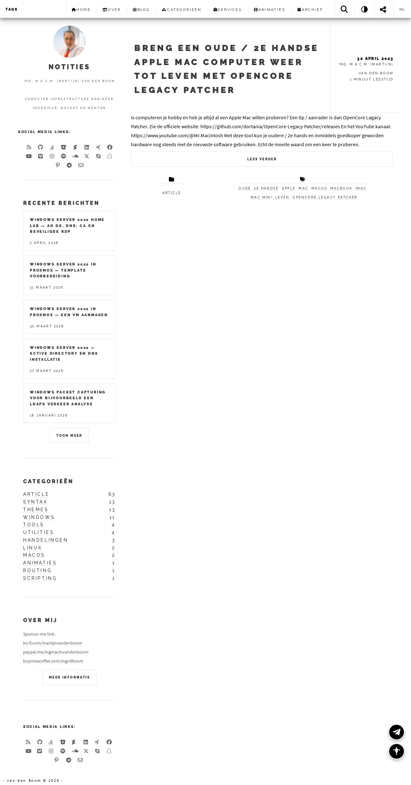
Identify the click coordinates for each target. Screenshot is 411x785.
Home (81, 9)
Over (112, 9)
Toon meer (69, 435)
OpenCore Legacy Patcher (325, 197)
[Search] (344, 9)
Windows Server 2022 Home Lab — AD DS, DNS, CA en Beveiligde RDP (67, 225)
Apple (289, 188)
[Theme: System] (364, 9)
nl (402, 9)
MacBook (341, 188)
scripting (40, 578)
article (171, 193)
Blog (141, 9)
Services (228, 9)
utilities (38, 532)
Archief (310, 9)
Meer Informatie (69, 677)
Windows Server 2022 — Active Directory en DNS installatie (64, 353)
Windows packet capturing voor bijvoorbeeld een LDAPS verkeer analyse (68, 398)
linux (32, 548)
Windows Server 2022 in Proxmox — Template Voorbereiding (63, 270)
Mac (303, 188)
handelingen (45, 540)
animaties (40, 563)
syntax (35, 502)
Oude (245, 188)
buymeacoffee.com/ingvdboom (53, 661)
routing (37, 570)
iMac (361, 188)
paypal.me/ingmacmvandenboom (56, 652)
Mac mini (261, 197)
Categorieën (181, 9)
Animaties (269, 9)
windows (39, 517)
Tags (11, 9)
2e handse (266, 188)
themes (36, 509)
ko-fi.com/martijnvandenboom (52, 643)
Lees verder (262, 159)
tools (33, 525)
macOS (319, 188)
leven (282, 197)
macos (34, 555)
